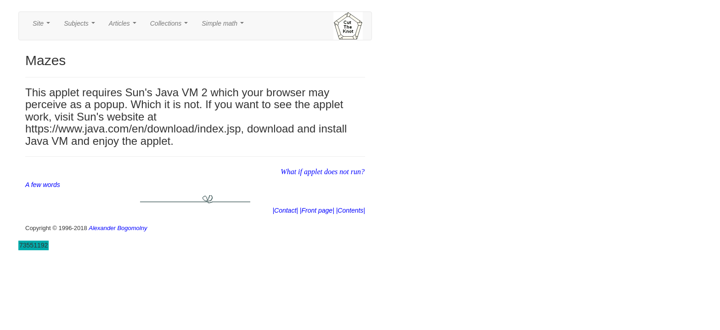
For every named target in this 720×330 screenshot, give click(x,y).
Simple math (224, 26)
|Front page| (317, 210)
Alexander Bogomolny (118, 228)
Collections (170, 26)
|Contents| (350, 210)
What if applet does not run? (323, 172)
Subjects (81, 26)
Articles (124, 26)
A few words (42, 184)
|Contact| (285, 210)
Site (43, 26)
